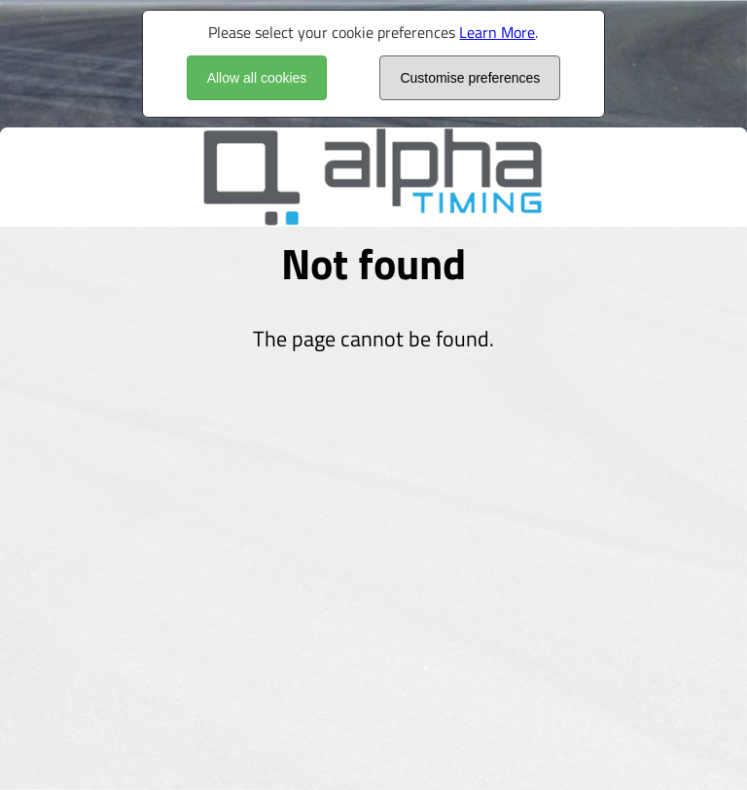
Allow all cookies (257, 78)
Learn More (497, 32)
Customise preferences (470, 78)
